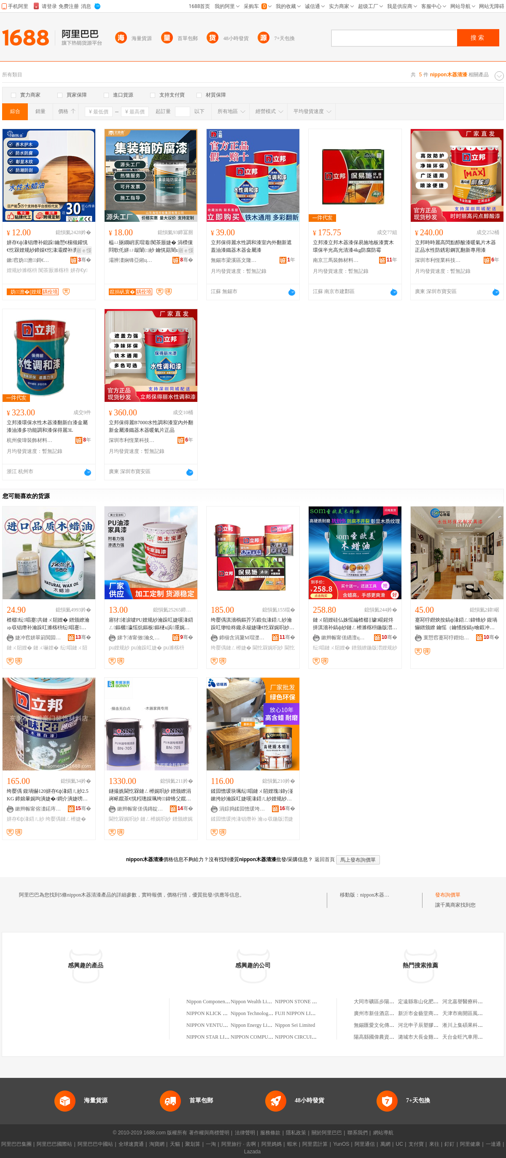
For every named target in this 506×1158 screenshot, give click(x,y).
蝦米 (292, 1144)
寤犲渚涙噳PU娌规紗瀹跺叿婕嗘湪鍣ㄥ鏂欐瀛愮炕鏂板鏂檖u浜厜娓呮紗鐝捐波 (151, 624)
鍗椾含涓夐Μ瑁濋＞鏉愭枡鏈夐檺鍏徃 (242, 638)
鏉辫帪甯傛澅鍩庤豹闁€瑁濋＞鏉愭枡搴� (38, 809)
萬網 (385, 1144)
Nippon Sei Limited (295, 1025)
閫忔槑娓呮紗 (268, 648)
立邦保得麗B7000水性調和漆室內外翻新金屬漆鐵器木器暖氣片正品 (151, 426)
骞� (84, 260)
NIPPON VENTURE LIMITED (218, 1025)
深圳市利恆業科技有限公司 (438, 260)
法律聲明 (245, 1133)
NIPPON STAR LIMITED (213, 1037)
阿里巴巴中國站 (95, 1144)
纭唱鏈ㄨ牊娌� (331, 648)
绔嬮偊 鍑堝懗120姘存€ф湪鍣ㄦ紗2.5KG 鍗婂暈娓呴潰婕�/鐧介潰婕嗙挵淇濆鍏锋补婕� (48, 795)
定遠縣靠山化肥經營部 (423, 1001)
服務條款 (270, 1133)
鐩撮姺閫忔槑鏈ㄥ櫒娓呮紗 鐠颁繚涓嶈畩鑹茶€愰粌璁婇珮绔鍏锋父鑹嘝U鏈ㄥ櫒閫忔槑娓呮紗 (150, 795)
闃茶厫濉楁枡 (53, 270)
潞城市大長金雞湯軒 (421, 1037)
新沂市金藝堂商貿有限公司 (428, 1013)
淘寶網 (156, 1144)
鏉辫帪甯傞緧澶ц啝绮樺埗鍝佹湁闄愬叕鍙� (344, 638)
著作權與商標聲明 (209, 1133)
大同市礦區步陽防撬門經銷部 (387, 1001)
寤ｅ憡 (84, 250)
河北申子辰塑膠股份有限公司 (431, 1025)
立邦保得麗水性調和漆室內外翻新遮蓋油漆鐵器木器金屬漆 (251, 246)
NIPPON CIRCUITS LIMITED (307, 1037)
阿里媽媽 (271, 1144)
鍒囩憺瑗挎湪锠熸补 (233, 819)
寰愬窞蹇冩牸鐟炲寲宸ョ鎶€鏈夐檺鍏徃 (446, 638)
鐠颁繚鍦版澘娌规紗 (374, 648)
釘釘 (449, 1144)
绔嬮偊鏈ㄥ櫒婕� (231, 648)
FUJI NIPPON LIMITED (301, 1013)
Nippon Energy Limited (255, 1025)
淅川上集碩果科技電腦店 (470, 1025)
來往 (434, 1144)
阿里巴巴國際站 (54, 1144)
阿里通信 (365, 1144)
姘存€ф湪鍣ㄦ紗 (25, 819)
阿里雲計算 (315, 1144)
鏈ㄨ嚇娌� (46, 648)
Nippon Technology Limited (259, 1013)
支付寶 (416, 1144)
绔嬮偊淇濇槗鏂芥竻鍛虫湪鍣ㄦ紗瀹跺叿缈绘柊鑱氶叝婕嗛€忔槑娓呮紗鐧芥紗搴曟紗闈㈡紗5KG (252, 624)
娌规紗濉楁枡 (22, 270)
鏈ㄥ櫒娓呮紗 (155, 819)
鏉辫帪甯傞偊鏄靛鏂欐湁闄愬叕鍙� (140, 809)
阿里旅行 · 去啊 (238, 1144)
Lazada (252, 1152)
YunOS (341, 1144)
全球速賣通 (131, 1144)
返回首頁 (325, 859)
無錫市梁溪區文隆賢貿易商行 (234, 260)
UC (399, 1144)
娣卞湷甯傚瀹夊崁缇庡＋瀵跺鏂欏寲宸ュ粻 (140, 638)
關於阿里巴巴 (327, 1133)
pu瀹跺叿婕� (146, 648)
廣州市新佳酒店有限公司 (381, 1013)
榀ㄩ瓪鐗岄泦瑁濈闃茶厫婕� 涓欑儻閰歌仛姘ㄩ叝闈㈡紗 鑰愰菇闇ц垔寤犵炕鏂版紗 (151, 247)
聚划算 (192, 1144)
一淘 (211, 1144)
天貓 (175, 1144)
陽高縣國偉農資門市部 (379, 1037)
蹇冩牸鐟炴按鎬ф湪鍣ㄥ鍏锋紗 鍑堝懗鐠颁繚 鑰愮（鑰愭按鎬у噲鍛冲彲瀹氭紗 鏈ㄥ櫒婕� (456, 624)
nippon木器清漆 (377, 895)
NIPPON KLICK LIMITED (214, 1013)
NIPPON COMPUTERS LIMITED (267, 1037)
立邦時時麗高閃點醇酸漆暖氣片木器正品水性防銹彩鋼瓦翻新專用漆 (455, 246)
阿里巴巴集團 (16, 1144)
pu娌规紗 (119, 648)
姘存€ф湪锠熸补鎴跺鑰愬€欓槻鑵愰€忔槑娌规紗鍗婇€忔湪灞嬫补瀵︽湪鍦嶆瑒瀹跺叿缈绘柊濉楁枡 (47, 247)
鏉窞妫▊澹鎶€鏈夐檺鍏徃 (30, 260)
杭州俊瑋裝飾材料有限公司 (30, 440)
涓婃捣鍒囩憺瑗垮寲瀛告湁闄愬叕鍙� (242, 809)
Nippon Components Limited (216, 1001)
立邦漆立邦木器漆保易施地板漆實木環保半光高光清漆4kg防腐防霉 (353, 246)
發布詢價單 (447, 895)
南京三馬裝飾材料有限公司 (336, 260)
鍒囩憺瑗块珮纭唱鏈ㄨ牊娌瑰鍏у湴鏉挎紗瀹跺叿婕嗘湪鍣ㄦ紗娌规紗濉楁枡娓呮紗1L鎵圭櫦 (252, 795)
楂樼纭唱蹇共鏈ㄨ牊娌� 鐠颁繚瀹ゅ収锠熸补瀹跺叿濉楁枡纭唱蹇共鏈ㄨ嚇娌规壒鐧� (48, 624)
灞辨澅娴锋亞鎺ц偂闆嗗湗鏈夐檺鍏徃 (132, 260)
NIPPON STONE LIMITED (304, 1001)
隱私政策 (296, 1133)
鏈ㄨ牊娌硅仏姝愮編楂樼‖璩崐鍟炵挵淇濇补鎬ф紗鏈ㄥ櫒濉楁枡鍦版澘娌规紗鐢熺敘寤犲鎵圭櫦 (355, 624)
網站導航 (383, 1133)
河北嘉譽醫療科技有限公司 (472, 1001)
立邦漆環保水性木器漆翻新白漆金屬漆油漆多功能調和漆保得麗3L (47, 426)
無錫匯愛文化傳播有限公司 (384, 1025)
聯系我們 (357, 1133)
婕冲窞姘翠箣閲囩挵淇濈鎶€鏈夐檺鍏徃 (38, 638)
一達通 (493, 1144)
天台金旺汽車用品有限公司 (472, 1037)
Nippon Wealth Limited (254, 1001)
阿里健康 (470, 1144)
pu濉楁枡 (173, 648)
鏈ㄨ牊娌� (19, 648)
